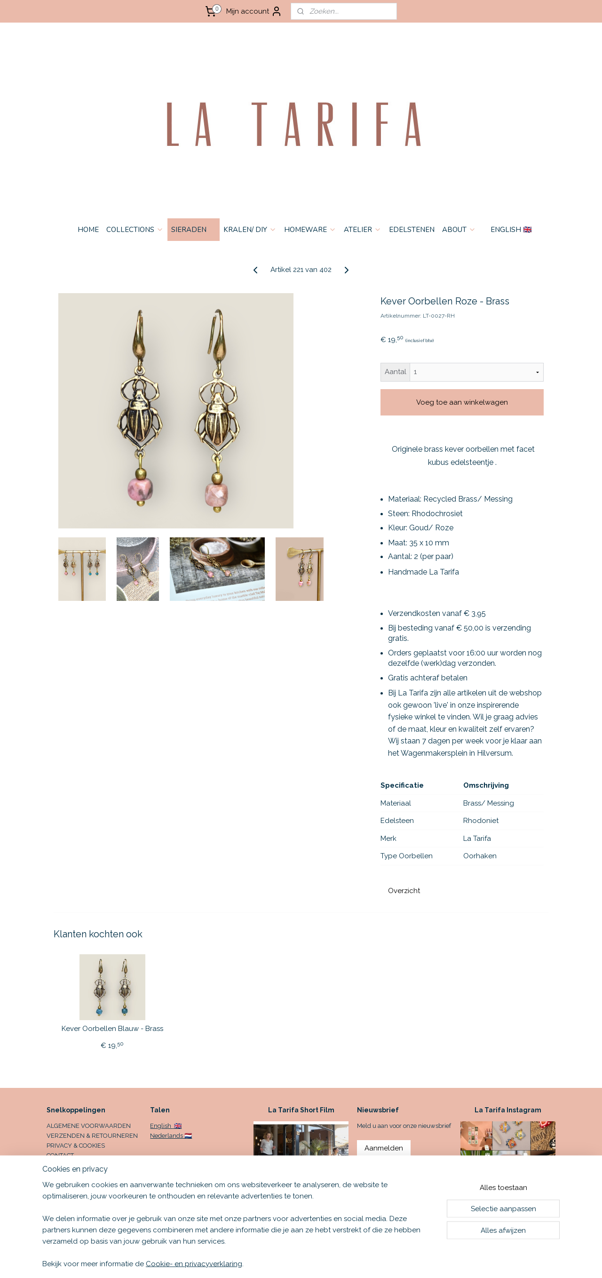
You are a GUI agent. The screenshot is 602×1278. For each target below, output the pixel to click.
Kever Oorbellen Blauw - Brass (112, 1028)
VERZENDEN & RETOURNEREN (92, 1135)
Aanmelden (383, 1148)
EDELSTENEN (412, 229)
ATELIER (362, 229)
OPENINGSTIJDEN (72, 1165)
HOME (88, 229)
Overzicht (404, 891)
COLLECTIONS (135, 229)
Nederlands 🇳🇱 (171, 1135)
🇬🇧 (177, 1125)
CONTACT (60, 1155)
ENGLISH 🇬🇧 (511, 229)
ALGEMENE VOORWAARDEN (89, 1125)
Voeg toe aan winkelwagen (462, 402)
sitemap (351, 1261)
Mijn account (254, 11)
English (161, 1125)
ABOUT (459, 229)
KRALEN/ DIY (250, 229)
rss (368, 1261)
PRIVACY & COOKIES (76, 1145)
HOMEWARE (310, 229)
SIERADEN (193, 229)
